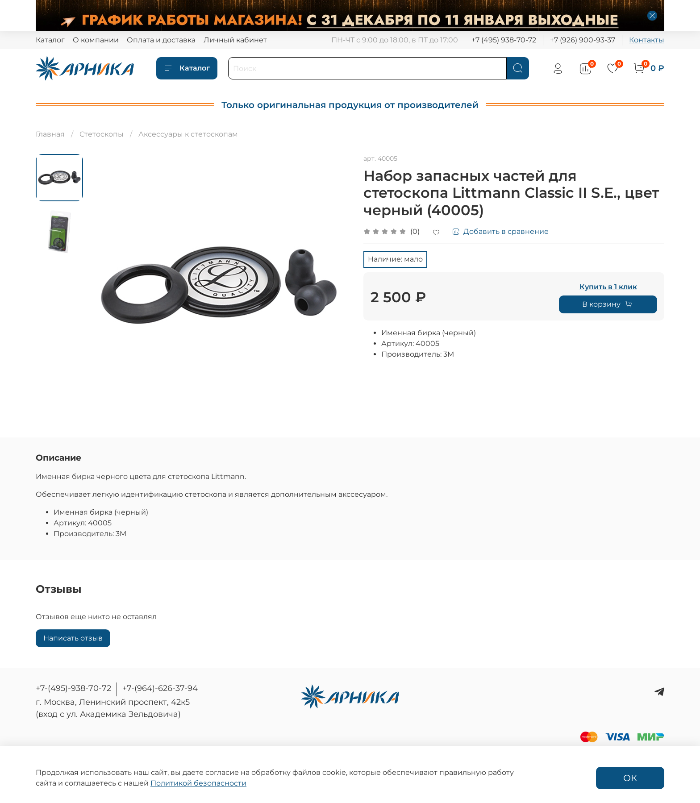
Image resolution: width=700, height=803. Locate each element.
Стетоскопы (101, 134)
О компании (96, 40)
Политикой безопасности (198, 783)
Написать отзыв (73, 638)
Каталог (50, 40)
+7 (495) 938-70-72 (503, 40)
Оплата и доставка (161, 40)
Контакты (646, 40)
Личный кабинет (235, 40)
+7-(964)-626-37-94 (160, 688)
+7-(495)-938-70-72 (73, 688)
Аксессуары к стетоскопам (188, 134)
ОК (630, 778)
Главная (50, 134)
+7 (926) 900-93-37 (582, 40)
